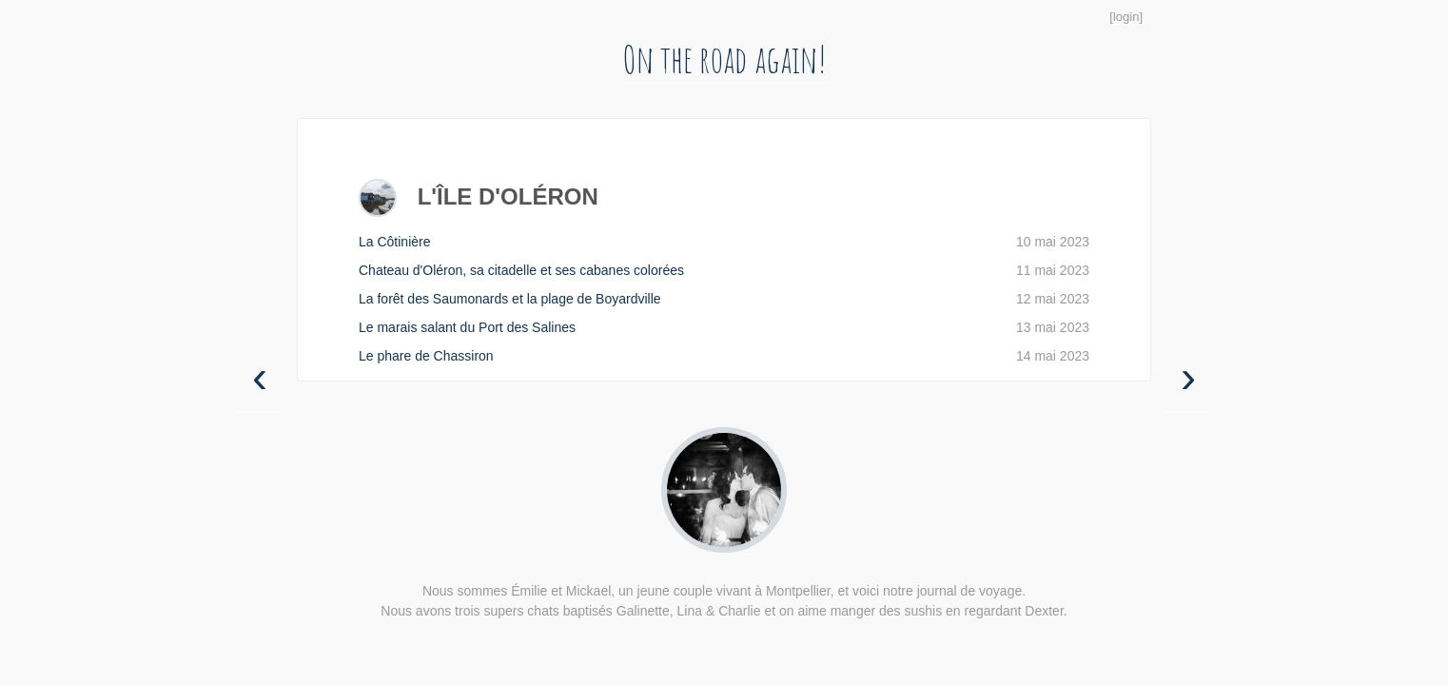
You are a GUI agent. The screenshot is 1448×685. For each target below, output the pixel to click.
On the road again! (724, 58)
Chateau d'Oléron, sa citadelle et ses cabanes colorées (724, 271)
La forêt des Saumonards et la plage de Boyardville (724, 299)
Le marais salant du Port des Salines (724, 328)
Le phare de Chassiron (724, 356)
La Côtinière (724, 242)
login (1126, 17)
